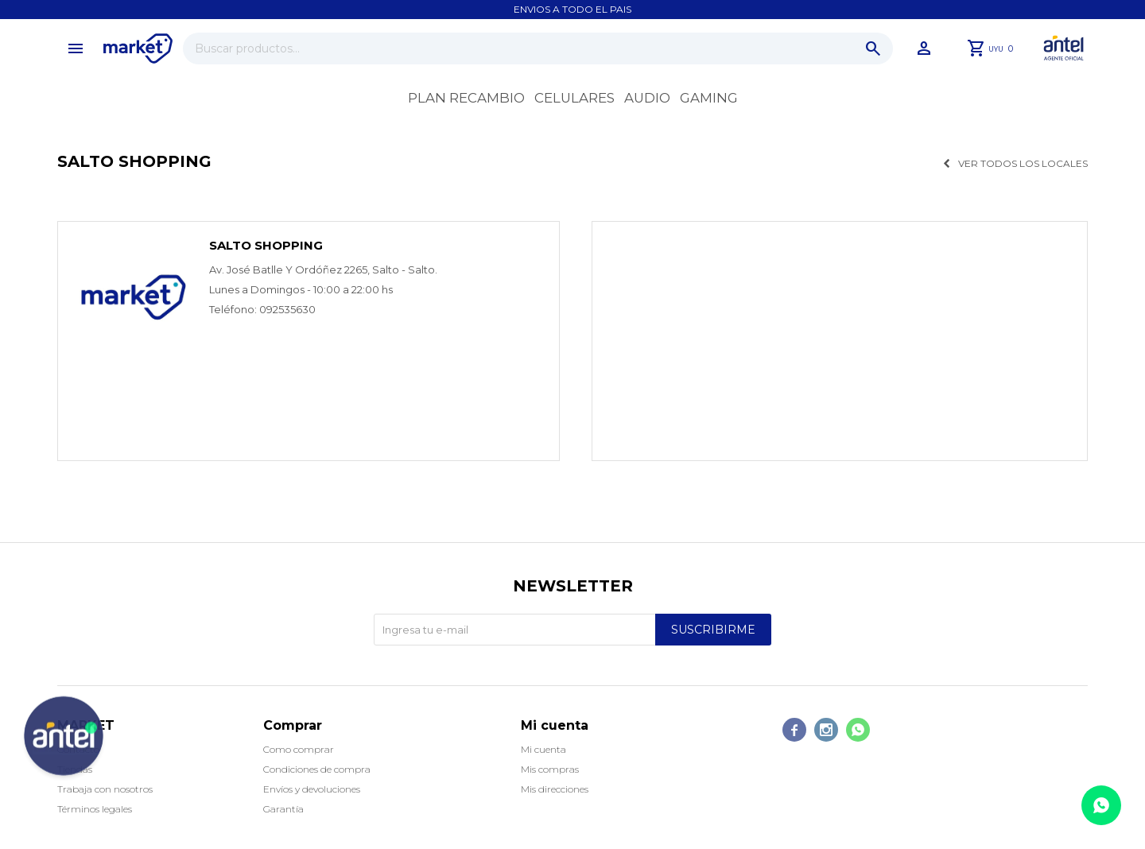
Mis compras (550, 769)
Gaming (709, 98)
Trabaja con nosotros (105, 789)
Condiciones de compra (317, 769)
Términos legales (94, 809)
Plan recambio (466, 98)
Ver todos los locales (1023, 163)
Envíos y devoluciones (311, 789)
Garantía (283, 809)
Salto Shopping (266, 245)
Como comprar (298, 749)
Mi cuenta (543, 749)
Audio (647, 98)
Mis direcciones (554, 789)
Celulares (574, 98)
